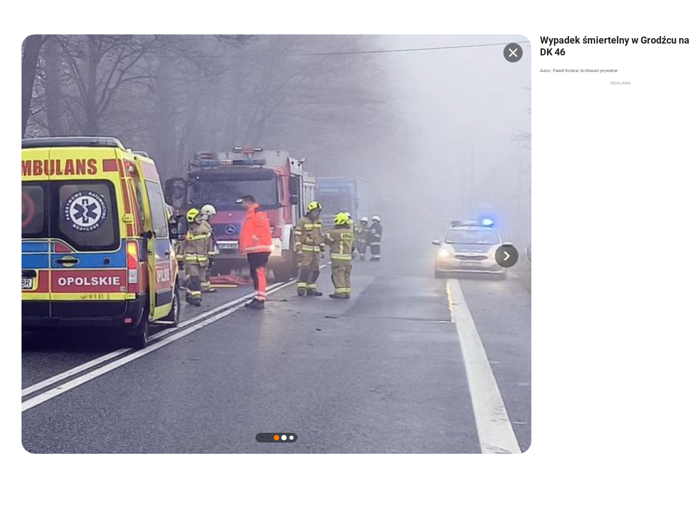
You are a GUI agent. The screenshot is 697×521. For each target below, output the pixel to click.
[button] (506, 256)
